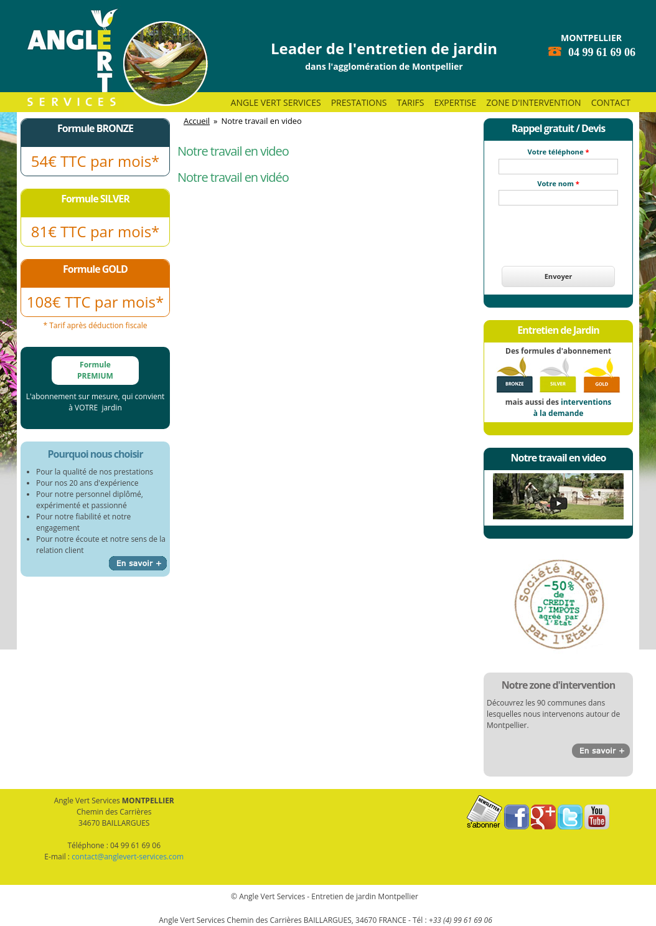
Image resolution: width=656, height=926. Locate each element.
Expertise (455, 102)
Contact (610, 102)
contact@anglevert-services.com (128, 856)
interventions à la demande (572, 407)
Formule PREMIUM (95, 370)
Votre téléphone (558, 151)
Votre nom (558, 183)
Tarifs (410, 102)
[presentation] (558, 228)
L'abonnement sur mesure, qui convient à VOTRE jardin (95, 402)
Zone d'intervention (533, 102)
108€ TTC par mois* (95, 301)
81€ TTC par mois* (95, 231)
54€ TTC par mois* (95, 161)
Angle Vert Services (276, 102)
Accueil (197, 120)
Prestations (359, 102)
